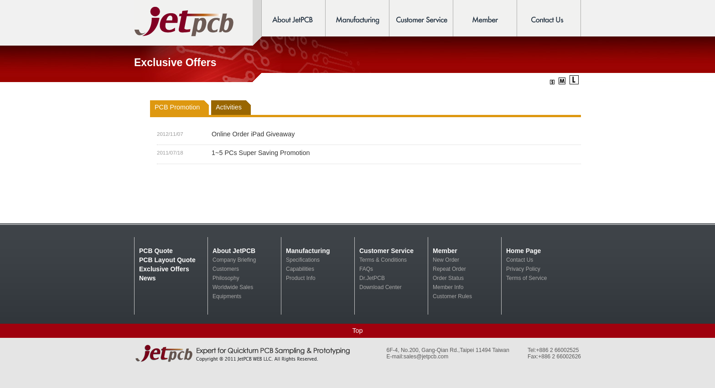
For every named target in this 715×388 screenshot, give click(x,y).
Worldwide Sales (232, 287)
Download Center (380, 287)
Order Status (448, 278)
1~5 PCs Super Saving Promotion (261, 152)
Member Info (448, 287)
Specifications (303, 260)
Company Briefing (234, 260)
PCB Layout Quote (167, 260)
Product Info (301, 278)
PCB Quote (156, 250)
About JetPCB (233, 250)
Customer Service (386, 250)
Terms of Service (526, 278)
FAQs (366, 269)
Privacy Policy (523, 269)
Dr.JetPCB (372, 278)
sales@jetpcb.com (426, 356)
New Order (446, 260)
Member (445, 250)
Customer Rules (452, 296)
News (147, 278)
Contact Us (519, 260)
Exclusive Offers (164, 269)
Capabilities (300, 269)
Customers (225, 269)
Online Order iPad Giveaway (253, 134)
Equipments (226, 296)
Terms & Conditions (383, 260)
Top (357, 330)
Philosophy (225, 278)
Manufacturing (308, 250)
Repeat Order (449, 269)
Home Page (523, 250)
